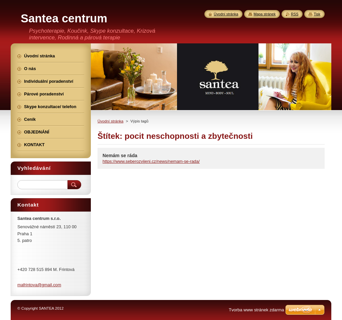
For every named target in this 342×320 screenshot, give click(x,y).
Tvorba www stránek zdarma (256, 309)
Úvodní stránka (110, 121)
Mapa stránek (264, 14)
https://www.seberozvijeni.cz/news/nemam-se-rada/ (151, 161)
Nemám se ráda (120, 155)
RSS (294, 14)
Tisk (317, 14)
